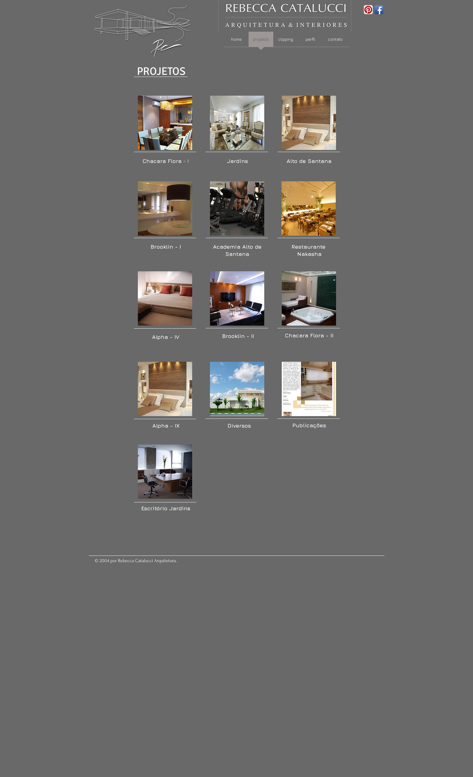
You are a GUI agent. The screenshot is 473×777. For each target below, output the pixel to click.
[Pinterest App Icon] (368, 9)
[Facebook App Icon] (378, 9)
